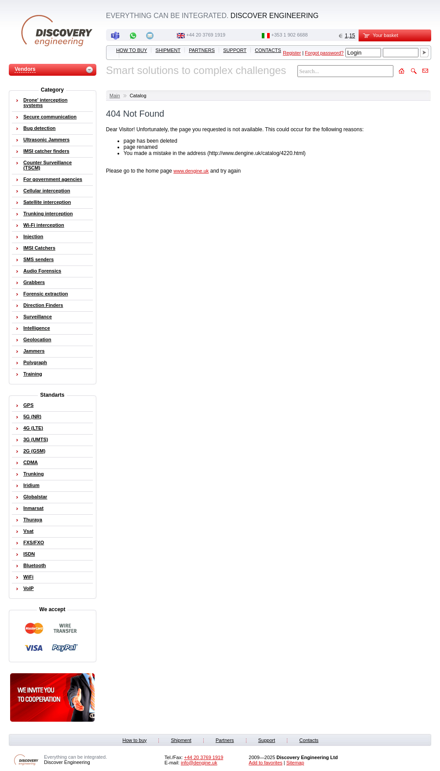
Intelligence (36, 328)
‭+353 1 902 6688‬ (289, 34)
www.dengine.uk (191, 170)
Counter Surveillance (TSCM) (47, 165)
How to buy (131, 50)
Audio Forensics (42, 270)
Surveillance (37, 316)
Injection (33, 236)
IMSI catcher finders (46, 151)
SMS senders (38, 259)
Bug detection (39, 128)
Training (32, 373)
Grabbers (34, 282)
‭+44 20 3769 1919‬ (205, 34)
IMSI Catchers (39, 248)
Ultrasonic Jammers (46, 139)
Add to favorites (265, 762)
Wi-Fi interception (43, 225)
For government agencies (52, 179)
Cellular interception (46, 190)
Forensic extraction (45, 293)
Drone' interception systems (45, 102)
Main (115, 95)
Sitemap (295, 762)
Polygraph (35, 362)
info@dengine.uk (199, 762)
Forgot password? (324, 52)
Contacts (268, 50)
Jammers (33, 351)
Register (292, 52)
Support (234, 50)
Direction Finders (43, 305)
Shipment (167, 50)
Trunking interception (48, 213)
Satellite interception (47, 202)
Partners (202, 50)
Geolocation (37, 339)
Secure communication (50, 116)
